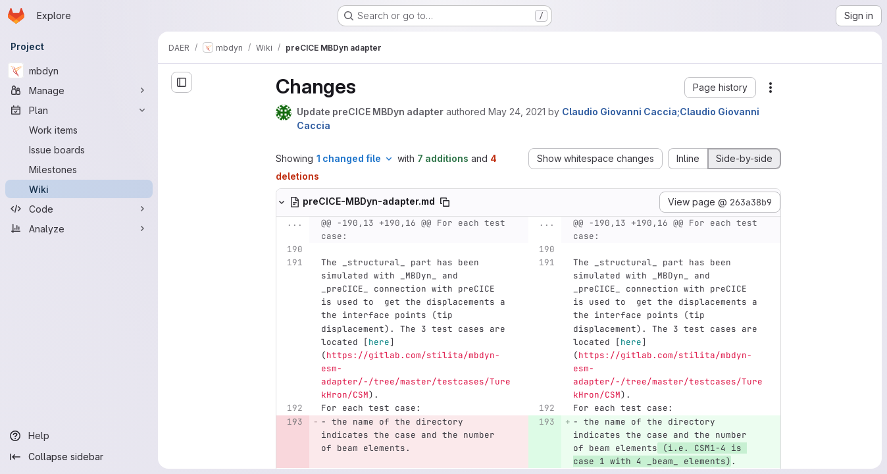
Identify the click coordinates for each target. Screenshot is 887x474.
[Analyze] (79, 228)
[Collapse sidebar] (79, 457)
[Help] (79, 436)
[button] (720, 87)
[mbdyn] (79, 70)
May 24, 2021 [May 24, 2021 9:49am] (516, 111)
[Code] (79, 208)
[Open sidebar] (181, 82)
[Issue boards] (79, 149)
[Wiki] (79, 189)
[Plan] (79, 110)
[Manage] (79, 90)
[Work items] (79, 129)
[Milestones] (79, 169)
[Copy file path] (445, 202)
